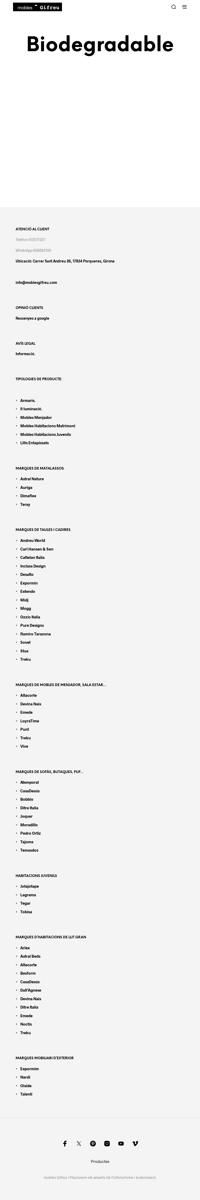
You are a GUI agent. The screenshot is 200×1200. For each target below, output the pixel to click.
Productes (100, 1161)
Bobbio (26, 799)
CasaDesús (30, 790)
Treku (25, 659)
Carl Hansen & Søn (36, 549)
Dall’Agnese (30, 990)
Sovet (25, 642)
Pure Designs (32, 625)
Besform (28, 973)
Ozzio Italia (30, 616)
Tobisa (26, 911)
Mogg (25, 608)
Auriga (26, 487)
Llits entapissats (34, 442)
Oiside (26, 1085)
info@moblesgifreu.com (36, 282)
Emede (26, 712)
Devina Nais (30, 703)
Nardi (25, 1077)
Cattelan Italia (32, 557)
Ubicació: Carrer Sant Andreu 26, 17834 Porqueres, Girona (65, 261)
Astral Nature (32, 478)
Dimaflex (28, 495)
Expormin (29, 583)
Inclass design (33, 566)
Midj (24, 600)
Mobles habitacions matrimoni (47, 425)
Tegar (25, 903)
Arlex (25, 947)
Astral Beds (30, 956)
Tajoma (26, 841)
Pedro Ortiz (30, 833)
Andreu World (32, 540)
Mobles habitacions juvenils (45, 434)
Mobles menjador (36, 417)
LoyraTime (29, 720)
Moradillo (29, 824)
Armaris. (28, 400)
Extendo (27, 591)
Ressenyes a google (32, 318)
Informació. (25, 354)
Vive (24, 746)
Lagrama (28, 894)
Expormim (29, 1068)
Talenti (26, 1094)
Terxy (25, 504)
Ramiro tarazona (35, 633)
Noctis (26, 1024)
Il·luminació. (31, 408)
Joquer (26, 816)
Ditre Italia (29, 807)
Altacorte (28, 695)
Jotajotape (29, 886)
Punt (24, 729)
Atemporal (29, 782)
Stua (24, 650)
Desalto (27, 574)
